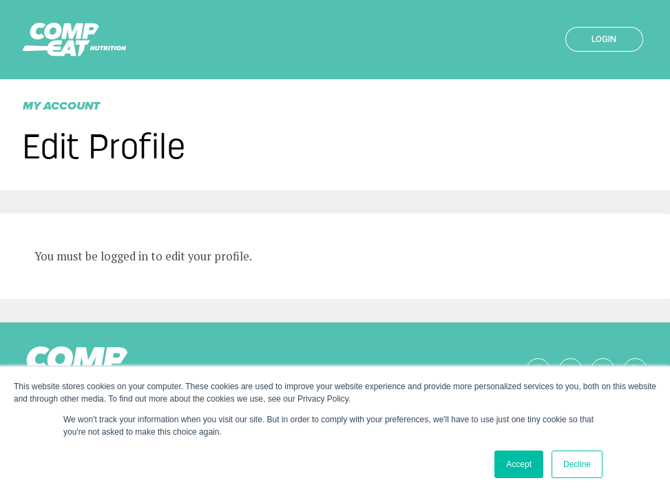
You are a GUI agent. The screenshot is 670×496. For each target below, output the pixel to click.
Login (604, 39)
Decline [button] (577, 464)
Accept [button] (519, 464)
